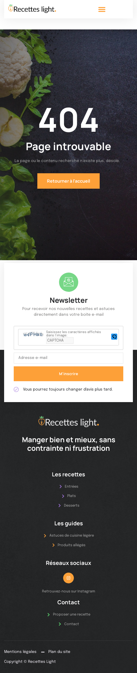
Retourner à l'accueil (68, 181)
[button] (102, 9)
